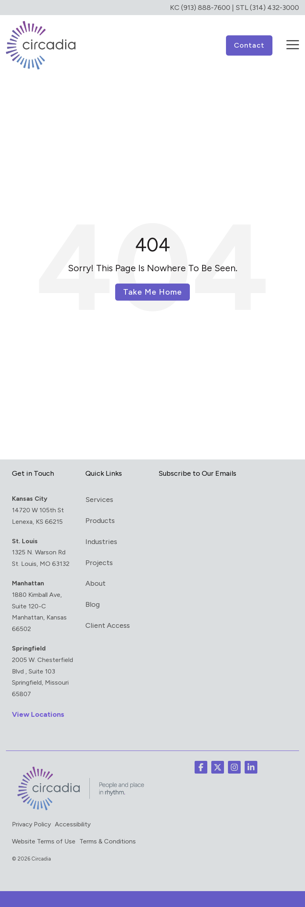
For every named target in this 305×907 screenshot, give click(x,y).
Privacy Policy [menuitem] (31, 824)
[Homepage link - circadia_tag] (79, 809)
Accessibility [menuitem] (73, 824)
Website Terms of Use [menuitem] (43, 841)
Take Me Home (152, 292)
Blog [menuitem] (92, 604)
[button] (292, 39)
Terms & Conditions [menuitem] (107, 841)
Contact (249, 45)
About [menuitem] (95, 583)
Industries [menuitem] (101, 541)
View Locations (38, 714)
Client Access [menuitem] (107, 625)
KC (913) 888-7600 (200, 7)
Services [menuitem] (99, 499)
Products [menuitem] (100, 520)
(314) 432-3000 (274, 7)
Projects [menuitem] (99, 562)
